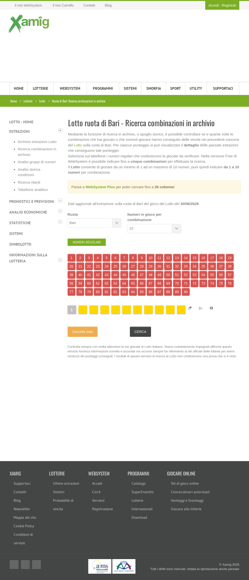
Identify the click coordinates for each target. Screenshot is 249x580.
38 (230, 266)
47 (142, 275)
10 (150, 258)
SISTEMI (130, 88)
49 (159, 275)
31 (168, 266)
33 (186, 266)
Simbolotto (20, 244)
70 (177, 283)
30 (159, 266)
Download (139, 517)
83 (124, 292)
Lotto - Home (21, 121)
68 (159, 283)
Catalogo (139, 483)
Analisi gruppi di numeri (37, 162)
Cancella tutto (82, 332)
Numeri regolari (87, 242)
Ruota (73, 214)
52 (186, 275)
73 (203, 283)
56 (221, 275)
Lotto (42, 100)
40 (80, 275)
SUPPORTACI (223, 88)
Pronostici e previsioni (31, 201)
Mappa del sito (25, 517)
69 (168, 283)
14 (186, 258)
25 (115, 266)
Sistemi (16, 233)
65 (133, 283)
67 (150, 283)
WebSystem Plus (100, 187)
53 (194, 275)
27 (133, 266)
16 (203, 258)
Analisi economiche (28, 212)
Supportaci (22, 483)
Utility (196, 88)
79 (89, 292)
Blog (17, 500)
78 (80, 292)
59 (80, 283)
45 (124, 275)
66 (142, 283)
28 (142, 266)
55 (212, 275)
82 (115, 292)
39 (71, 275)
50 (168, 275)
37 (221, 266)
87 (159, 292)
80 (98, 292)
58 (71, 283)
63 (115, 283)
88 (168, 292)
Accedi (213, 5)
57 (230, 275)
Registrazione (102, 509)
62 (106, 283)
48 (150, 275)
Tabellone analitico (33, 189)
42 (98, 275)
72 (194, 283)
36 (212, 266)
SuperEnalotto (143, 492)
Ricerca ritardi (29, 182)
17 (212, 258)
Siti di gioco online (185, 483)
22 (89, 266)
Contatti (20, 492)
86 (150, 292)
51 (177, 275)
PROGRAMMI (103, 88)
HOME (19, 88)
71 (186, 283)
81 (106, 292)
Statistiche (20, 222)
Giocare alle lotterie (186, 509)
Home (13, 100)
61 (98, 283)
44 (115, 275)
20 (71, 266)
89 (177, 292)
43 (106, 275)
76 (230, 283)
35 (203, 266)
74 (212, 283)
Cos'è (96, 492)
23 (98, 266)
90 (186, 292)
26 (124, 266)
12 (168, 258)
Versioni (98, 500)
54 (203, 275)
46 (133, 275)
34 (194, 266)
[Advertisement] (144, 46)
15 (194, 258)
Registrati (229, 5)
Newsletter (22, 509)
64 (124, 283)
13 (177, 258)
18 (221, 258)
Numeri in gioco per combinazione (144, 217)
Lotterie (28, 100)
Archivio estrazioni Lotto (37, 142)
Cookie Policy (24, 526)
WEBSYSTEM (70, 88)
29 (150, 266)
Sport (175, 88)
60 (89, 283)
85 (142, 292)
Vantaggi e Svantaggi (187, 500)
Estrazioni (19, 131)
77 (71, 292)
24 (106, 266)
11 (159, 258)
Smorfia (153, 88)
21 (80, 266)
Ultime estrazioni (66, 483)
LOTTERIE (40, 88)
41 (89, 275)
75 (221, 283)
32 (177, 266)
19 (230, 258)
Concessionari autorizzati (190, 492)
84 (133, 292)
